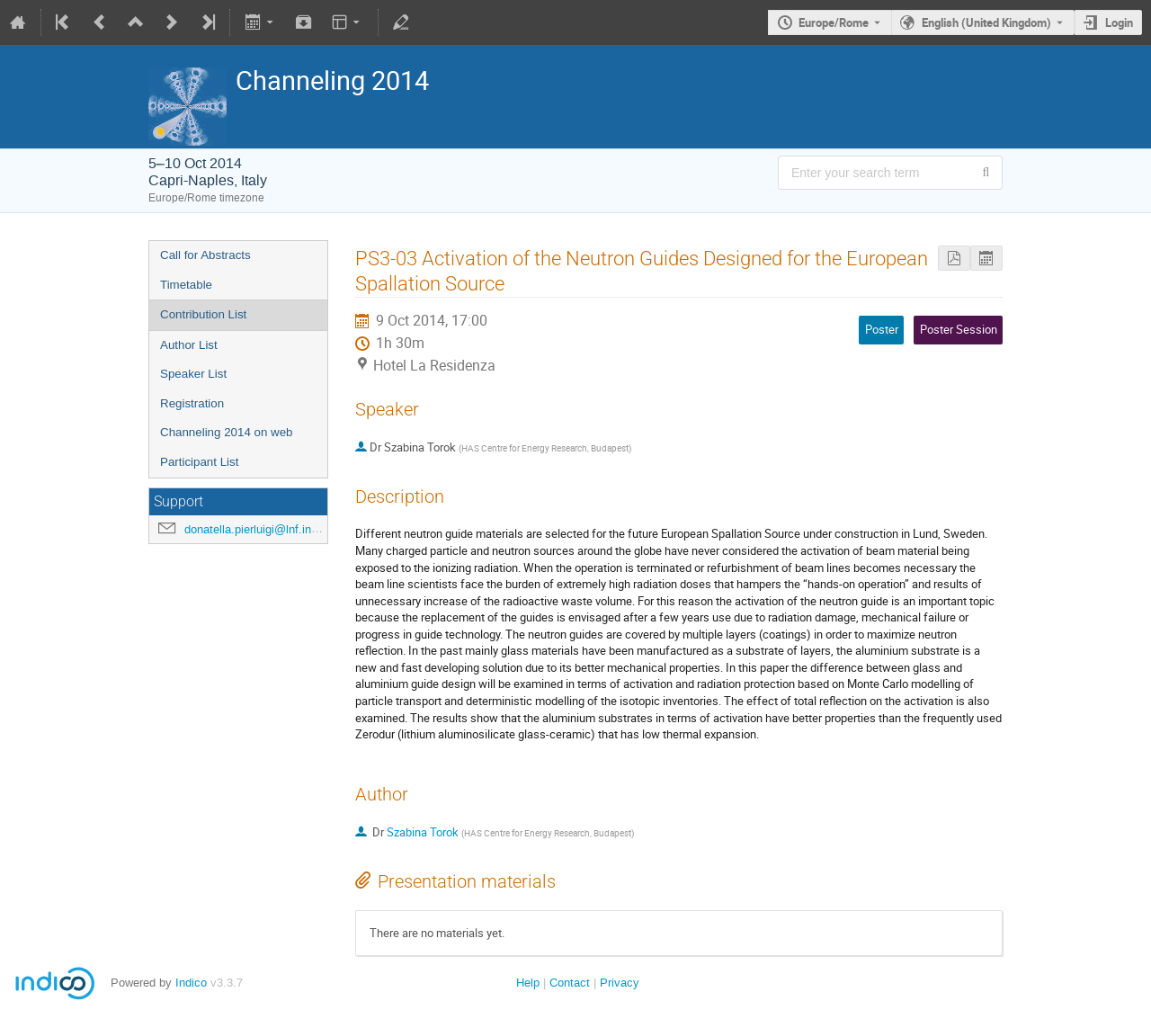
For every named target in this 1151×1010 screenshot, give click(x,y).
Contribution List (203, 314)
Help (528, 982)
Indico (191, 982)
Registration (192, 403)
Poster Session (958, 329)
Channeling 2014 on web (226, 432)
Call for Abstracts (205, 255)
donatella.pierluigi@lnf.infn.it (257, 529)
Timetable (186, 284)
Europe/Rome (834, 22)
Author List (189, 345)
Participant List (199, 462)
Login (1119, 22)
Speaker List (193, 373)
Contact (569, 982)
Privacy (619, 982)
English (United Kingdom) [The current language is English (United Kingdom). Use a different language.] (986, 22)
